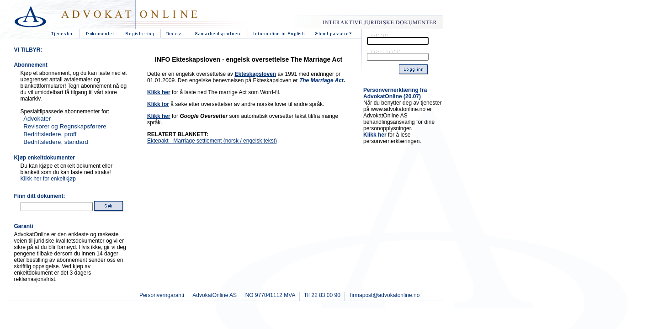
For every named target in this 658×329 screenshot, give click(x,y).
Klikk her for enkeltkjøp (48, 178)
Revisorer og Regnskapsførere (64, 126)
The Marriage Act (321, 80)
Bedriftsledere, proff (49, 134)
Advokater (37, 118)
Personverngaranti (161, 295)
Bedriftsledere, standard (55, 141)
